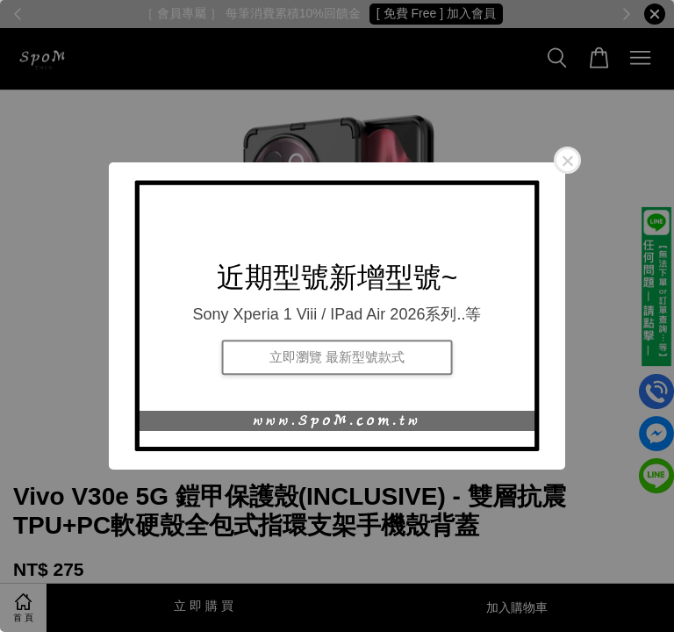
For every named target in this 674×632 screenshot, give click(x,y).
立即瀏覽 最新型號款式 (337, 356)
